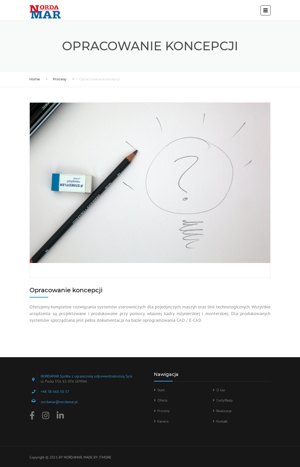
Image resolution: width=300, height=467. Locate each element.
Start (161, 390)
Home (34, 79)
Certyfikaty (224, 400)
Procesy (59, 79)
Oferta (162, 400)
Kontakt (221, 421)
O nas (220, 390)
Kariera (162, 421)
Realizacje (224, 410)
